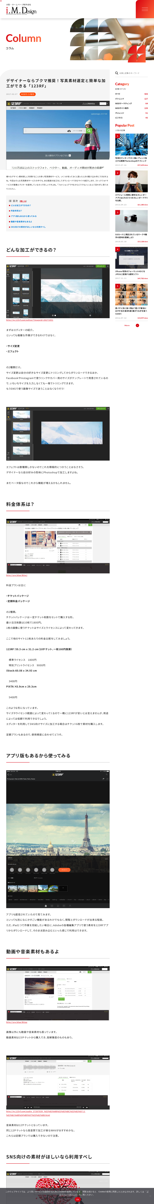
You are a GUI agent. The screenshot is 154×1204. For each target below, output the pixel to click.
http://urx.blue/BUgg (16, 1022)
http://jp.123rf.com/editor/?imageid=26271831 (29, 320)
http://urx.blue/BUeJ (16, 575)
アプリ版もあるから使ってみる (24, 216)
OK (77, 1199)
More (127, 325)
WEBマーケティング (131, 103)
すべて (131, 94)
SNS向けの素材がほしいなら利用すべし (28, 227)
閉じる (23, 201)
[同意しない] (150, 1195)
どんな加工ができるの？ (21, 205)
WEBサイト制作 (131, 108)
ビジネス (131, 117)
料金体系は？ (16, 210)
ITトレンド (131, 98)
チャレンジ (131, 113)
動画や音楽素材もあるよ (21, 221)
